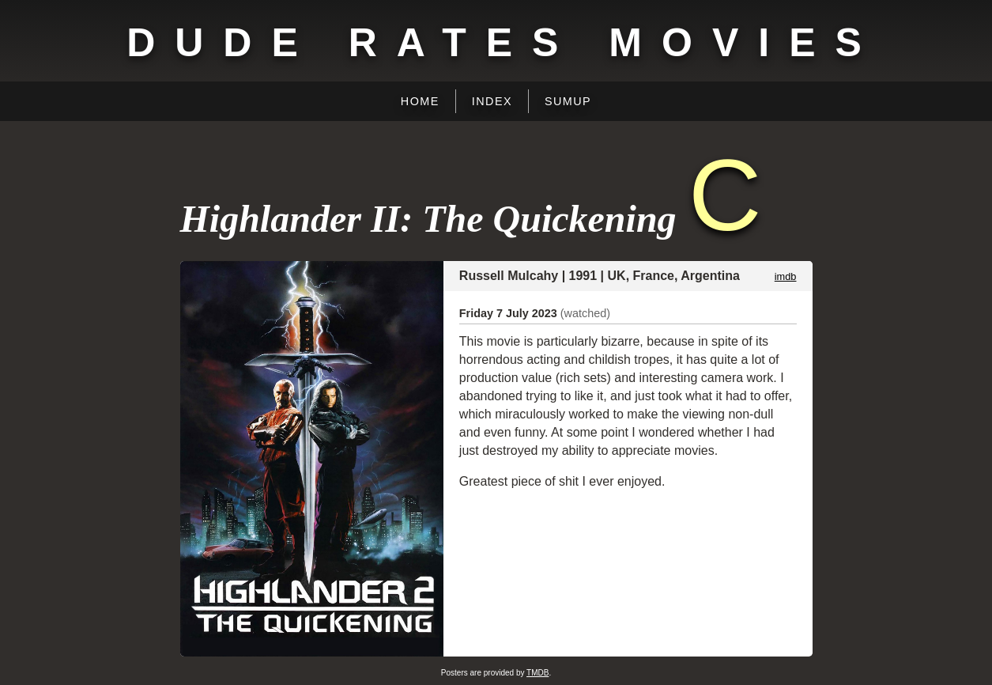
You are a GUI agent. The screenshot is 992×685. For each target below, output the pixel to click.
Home (420, 101)
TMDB (537, 672)
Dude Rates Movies (503, 43)
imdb (786, 276)
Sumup (568, 101)
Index (492, 101)
